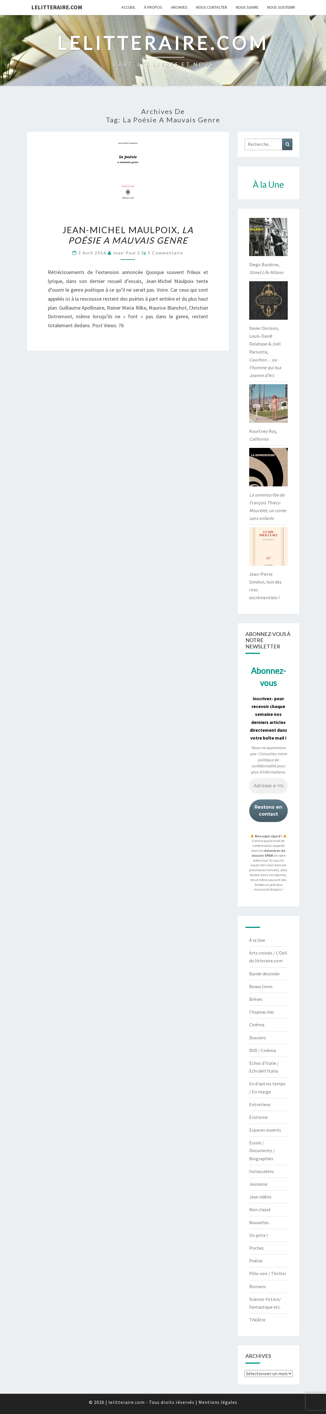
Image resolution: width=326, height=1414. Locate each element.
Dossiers (257, 1037)
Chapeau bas (261, 1012)
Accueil (128, 7)
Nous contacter (211, 7)
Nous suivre (247, 7)
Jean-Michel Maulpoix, (127, 235)
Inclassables (261, 1171)
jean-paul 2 (126, 252)
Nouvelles (259, 1222)
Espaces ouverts (265, 1130)
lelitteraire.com (56, 7)
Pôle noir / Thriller (267, 1273)
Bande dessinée (264, 974)
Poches (256, 1248)
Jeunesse (258, 1184)
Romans (257, 1286)
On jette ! (258, 1235)
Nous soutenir (281, 7)
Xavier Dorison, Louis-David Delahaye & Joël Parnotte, (265, 351)
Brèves (256, 999)
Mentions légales (217, 1402)
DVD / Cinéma (262, 1050)
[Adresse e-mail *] (268, 786)
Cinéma (256, 1024)
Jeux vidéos (260, 1197)
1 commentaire (165, 252)
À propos (153, 7)
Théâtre (257, 1320)
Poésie (256, 1261)
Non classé (260, 1209)
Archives (179, 7)
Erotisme (258, 1117)
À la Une (257, 940)
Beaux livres (261, 986)
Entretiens (260, 1104)
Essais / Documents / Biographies (262, 1150)
